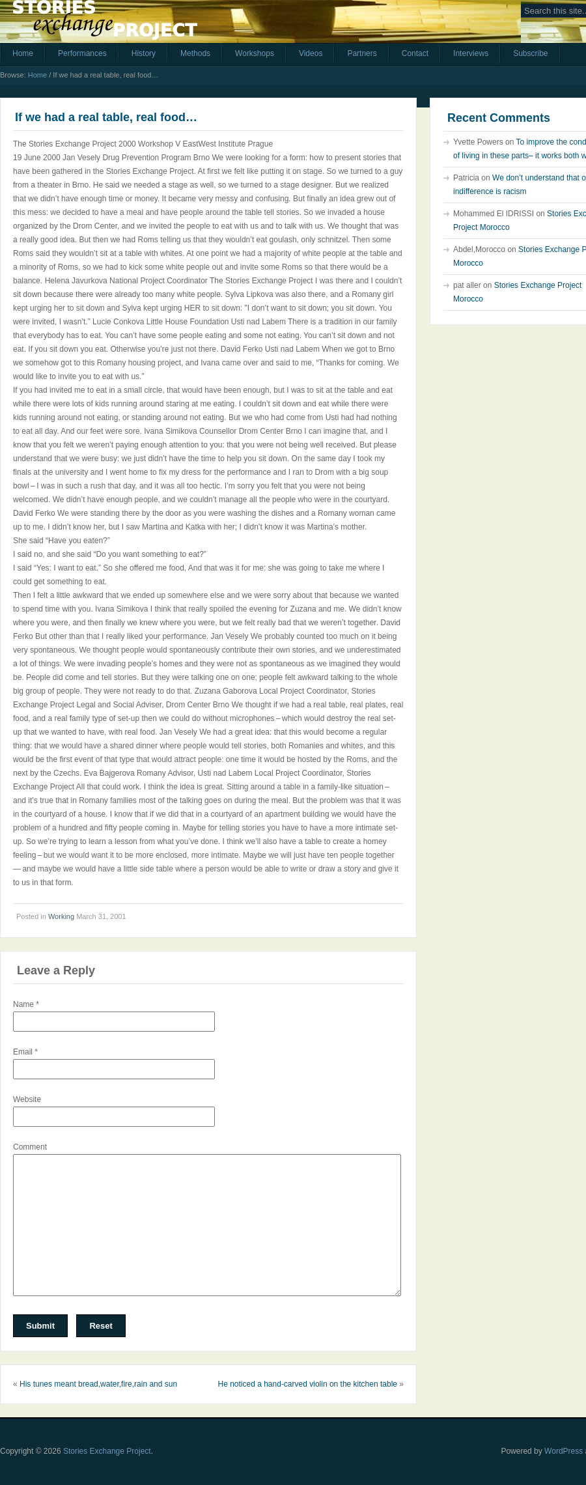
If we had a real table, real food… (106, 117)
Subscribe (530, 53)
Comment (30, 1147)
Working (61, 916)
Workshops (254, 53)
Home (22, 53)
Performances (82, 53)
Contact (415, 53)
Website (27, 1099)
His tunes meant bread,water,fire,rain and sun (98, 1384)
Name (26, 1004)
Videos (310, 53)
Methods (195, 53)
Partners (361, 53)
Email (25, 1051)
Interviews (470, 53)
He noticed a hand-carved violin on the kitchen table (307, 1384)
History (144, 53)
